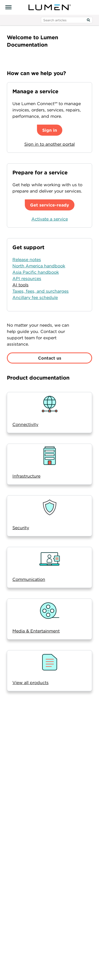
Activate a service (49, 219)
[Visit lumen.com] (50, 7)
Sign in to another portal (49, 144)
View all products (30, 682)
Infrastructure (26, 476)
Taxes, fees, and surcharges (40, 291)
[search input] (67, 20)
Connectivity (25, 424)
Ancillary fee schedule (35, 297)
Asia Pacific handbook (35, 272)
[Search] (88, 20)
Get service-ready (49, 205)
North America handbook (38, 265)
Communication (28, 579)
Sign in (49, 130)
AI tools (20, 284)
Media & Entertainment (36, 631)
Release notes (26, 259)
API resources (26, 278)
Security (20, 527)
